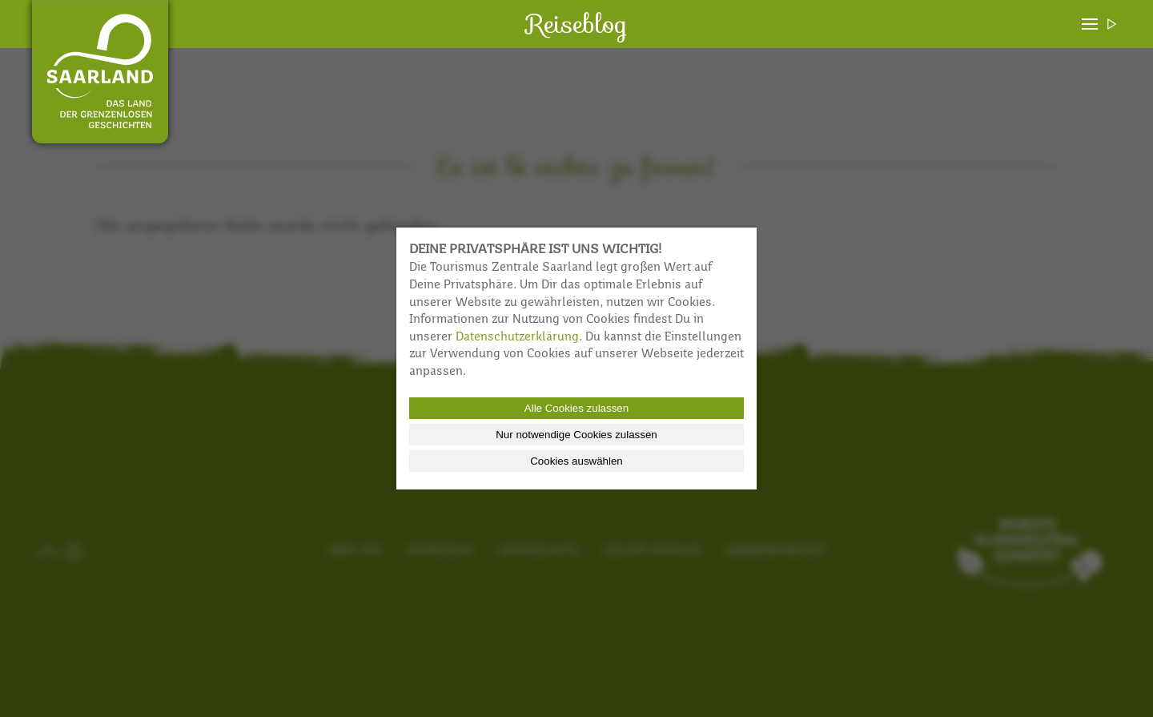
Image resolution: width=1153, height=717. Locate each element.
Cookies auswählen (576, 461)
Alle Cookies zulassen (576, 408)
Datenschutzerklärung (517, 337)
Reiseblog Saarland (100, 71)
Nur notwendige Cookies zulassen (576, 435)
